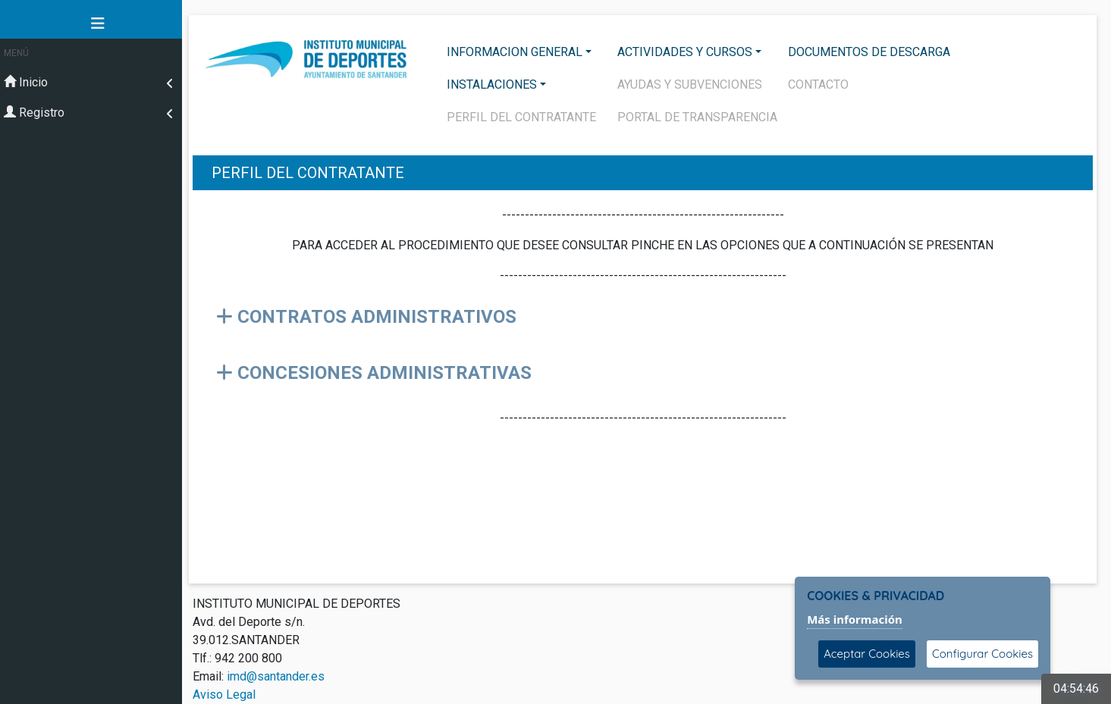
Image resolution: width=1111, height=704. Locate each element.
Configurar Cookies (982, 653)
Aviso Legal (224, 694)
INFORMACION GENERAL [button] (514, 52)
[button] (91, 23)
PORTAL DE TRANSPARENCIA (697, 117)
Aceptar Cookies (867, 653)
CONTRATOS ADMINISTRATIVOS (366, 316)
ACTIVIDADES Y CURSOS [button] (684, 52)
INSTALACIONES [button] (492, 84)
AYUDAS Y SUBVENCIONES (689, 84)
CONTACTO (818, 84)
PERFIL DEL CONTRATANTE (521, 117)
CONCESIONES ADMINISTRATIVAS (374, 372)
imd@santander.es (276, 676)
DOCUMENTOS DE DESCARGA (869, 52)
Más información (854, 619)
